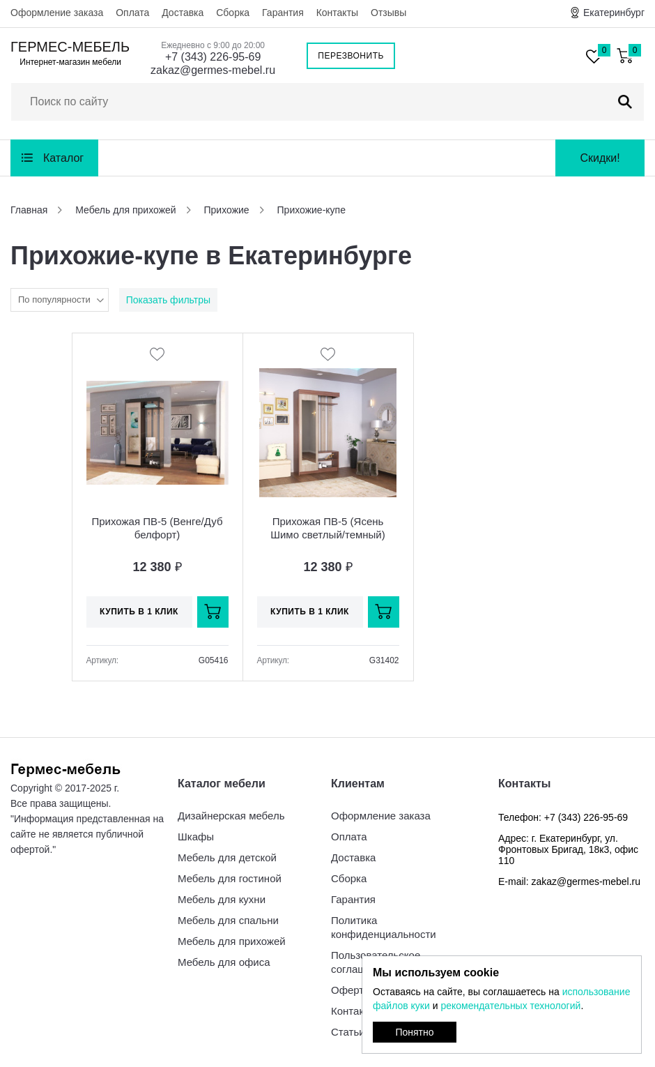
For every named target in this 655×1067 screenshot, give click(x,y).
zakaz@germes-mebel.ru (213, 70)
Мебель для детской (227, 857)
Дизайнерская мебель (231, 816)
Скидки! (599, 158)
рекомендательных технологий (510, 1005)
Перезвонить (351, 56)
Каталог (63, 158)
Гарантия (283, 12)
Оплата (132, 12)
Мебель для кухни (221, 899)
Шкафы (196, 836)
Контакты (337, 12)
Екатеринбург (614, 12)
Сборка (232, 12)
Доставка (182, 12)
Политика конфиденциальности (383, 927)
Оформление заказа (56, 12)
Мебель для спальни (228, 920)
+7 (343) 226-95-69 (213, 57)
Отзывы (388, 12)
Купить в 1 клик (139, 611)
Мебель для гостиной (230, 878)
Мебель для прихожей (232, 941)
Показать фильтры (168, 299)
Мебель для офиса (224, 962)
